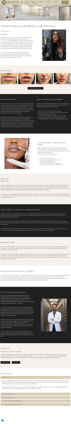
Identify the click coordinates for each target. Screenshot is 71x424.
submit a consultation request (39, 356)
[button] (21, 2)
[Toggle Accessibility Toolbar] (2, 421)
